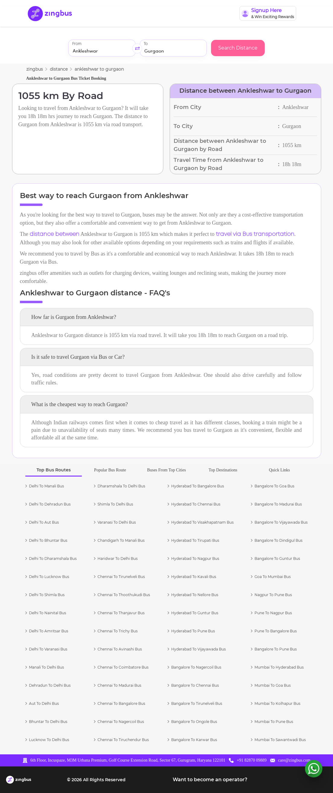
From (76, 44)
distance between (54, 234)
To (146, 44)
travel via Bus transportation (255, 234)
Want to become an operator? (210, 779)
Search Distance (238, 48)
